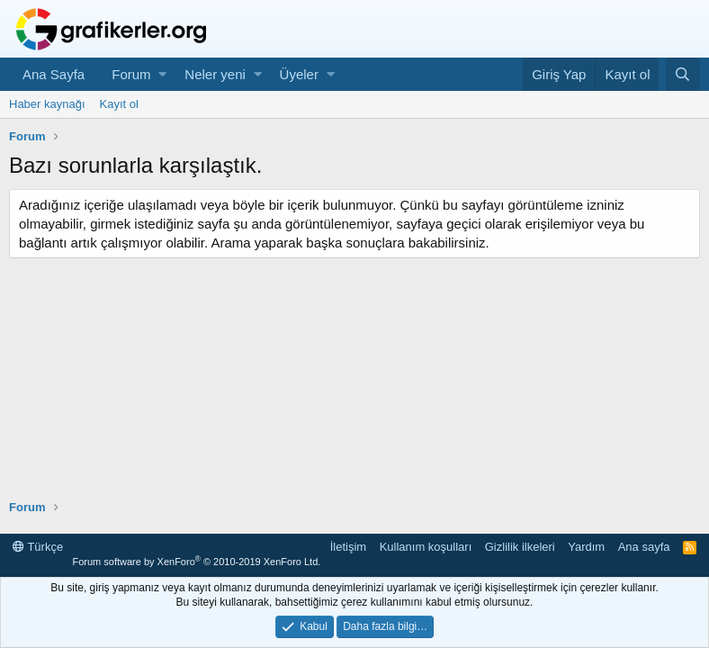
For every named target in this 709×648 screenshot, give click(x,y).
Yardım (586, 547)
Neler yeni (215, 74)
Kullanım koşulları (426, 547)
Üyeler (299, 74)
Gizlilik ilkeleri (520, 547)
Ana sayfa (644, 547)
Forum (131, 74)
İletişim (348, 547)
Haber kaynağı (47, 104)
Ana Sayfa (53, 74)
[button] (162, 74)
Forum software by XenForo (196, 561)
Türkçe (38, 547)
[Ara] (683, 74)
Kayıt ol (119, 104)
